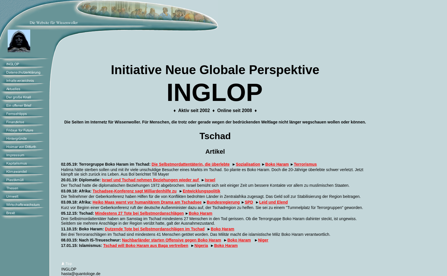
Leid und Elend (273, 202)
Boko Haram (277, 164)
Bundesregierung (223, 202)
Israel (210, 180)
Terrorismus (305, 164)
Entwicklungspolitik (201, 191)
